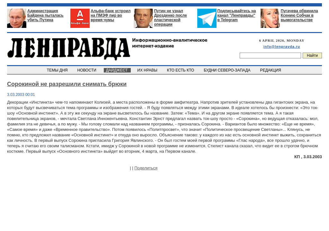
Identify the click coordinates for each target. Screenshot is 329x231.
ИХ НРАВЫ (148, 70)
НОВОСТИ (87, 70)
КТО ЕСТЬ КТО (181, 70)
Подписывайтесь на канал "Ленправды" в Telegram (237, 15)
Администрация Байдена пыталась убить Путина (45, 15)
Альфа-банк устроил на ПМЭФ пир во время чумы (110, 15)
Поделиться (145, 168)
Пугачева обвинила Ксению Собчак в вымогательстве (299, 15)
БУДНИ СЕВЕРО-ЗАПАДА (227, 70)
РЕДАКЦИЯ (271, 70)
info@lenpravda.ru (281, 46)
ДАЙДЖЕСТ (117, 70)
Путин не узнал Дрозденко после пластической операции (170, 18)
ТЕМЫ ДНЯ (58, 70)
